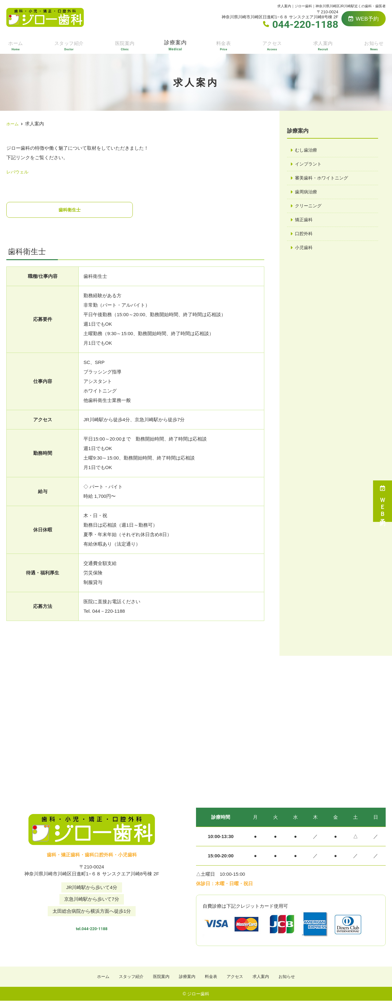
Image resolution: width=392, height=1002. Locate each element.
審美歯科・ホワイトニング (323, 178)
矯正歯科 (304, 221)
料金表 (224, 45)
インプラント (309, 164)
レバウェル (18, 171)
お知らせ (374, 45)
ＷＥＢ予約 (382, 501)
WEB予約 (363, 19)
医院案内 (125, 45)
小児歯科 (304, 250)
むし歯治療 (307, 150)
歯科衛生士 (69, 210)
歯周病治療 (307, 193)
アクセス (272, 45)
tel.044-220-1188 (92, 927)
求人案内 (323, 45)
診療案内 (176, 45)
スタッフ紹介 (69, 45)
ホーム (14, 45)
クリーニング (309, 207)
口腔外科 (304, 235)
